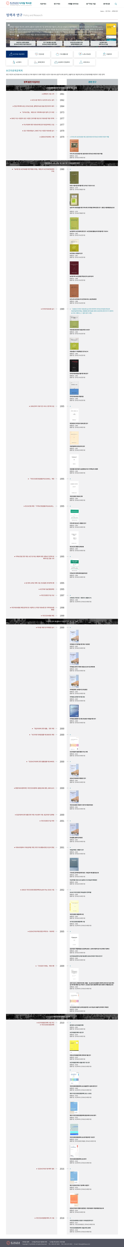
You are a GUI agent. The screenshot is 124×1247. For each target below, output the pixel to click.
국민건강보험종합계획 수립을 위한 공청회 (80, 1228)
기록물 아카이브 (73, 4)
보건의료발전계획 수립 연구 (77, 1032)
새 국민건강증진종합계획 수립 (77, 921)
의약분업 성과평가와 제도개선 (77, 697)
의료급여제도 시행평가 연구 (77, 850)
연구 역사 (57, 4)
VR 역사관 (106, 4)
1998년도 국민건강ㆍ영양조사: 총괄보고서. (81, 598)
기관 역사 (43, 4)
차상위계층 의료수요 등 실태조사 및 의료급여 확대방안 (83, 880)
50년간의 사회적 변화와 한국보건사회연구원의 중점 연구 (22, 43)
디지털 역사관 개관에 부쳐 (39, 1242)
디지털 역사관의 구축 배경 (57, 1242)
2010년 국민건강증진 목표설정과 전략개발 (80, 892)
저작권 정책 (25, 1242)
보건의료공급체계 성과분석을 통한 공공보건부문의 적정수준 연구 (86, 956)
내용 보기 (111, 40)
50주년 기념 (90, 3)
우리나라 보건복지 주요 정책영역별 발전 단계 (76, 43)
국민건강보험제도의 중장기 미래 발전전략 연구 (81, 1220)
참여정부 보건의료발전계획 (76, 1025)
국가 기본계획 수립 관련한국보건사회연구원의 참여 (49, 43)
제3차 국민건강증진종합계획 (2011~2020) (80, 1093)
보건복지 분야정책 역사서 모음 (103, 43)
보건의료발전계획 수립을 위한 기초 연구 (80, 1062)
